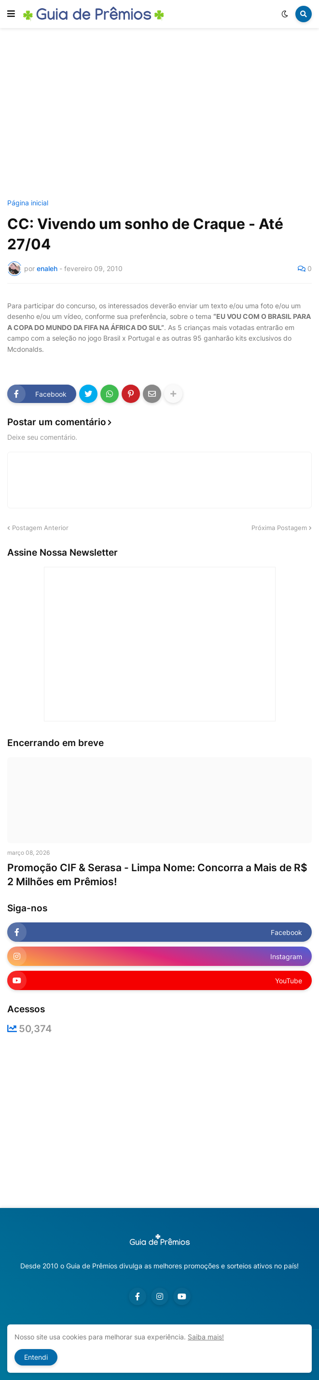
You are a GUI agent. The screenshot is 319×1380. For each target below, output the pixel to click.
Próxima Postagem (279, 528)
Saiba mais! (206, 1337)
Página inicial (27, 203)
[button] (11, 14)
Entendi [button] (36, 1357)
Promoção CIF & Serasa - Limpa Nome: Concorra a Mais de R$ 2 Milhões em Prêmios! (157, 875)
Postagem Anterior (40, 528)
